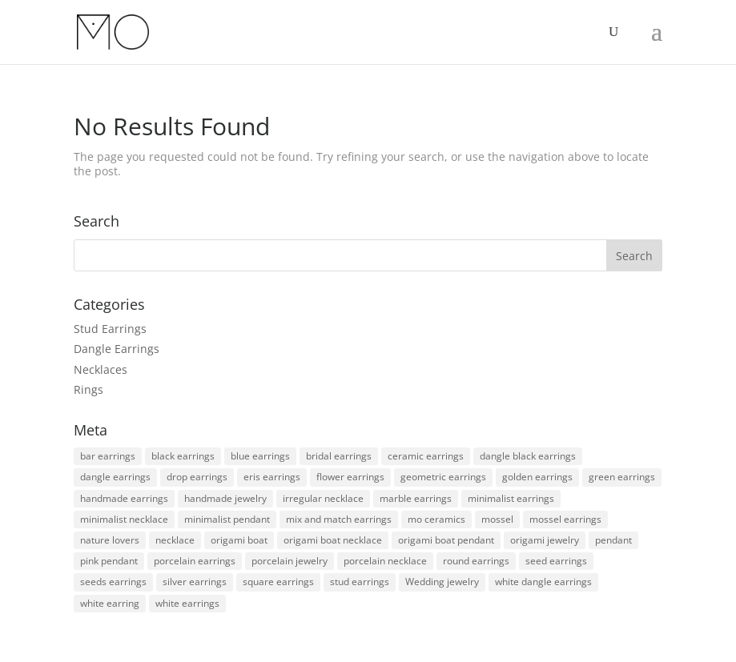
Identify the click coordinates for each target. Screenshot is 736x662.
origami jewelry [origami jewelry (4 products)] (544, 540)
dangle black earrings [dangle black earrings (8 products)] (528, 456)
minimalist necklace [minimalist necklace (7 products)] (124, 519)
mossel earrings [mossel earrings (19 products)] (565, 519)
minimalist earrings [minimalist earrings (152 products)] (511, 498)
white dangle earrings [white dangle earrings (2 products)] (543, 581)
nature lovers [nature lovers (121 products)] (109, 540)
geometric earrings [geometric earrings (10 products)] (443, 476)
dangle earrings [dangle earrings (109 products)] (115, 476)
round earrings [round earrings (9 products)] (476, 561)
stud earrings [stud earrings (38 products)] (359, 581)
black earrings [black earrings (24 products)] (183, 456)
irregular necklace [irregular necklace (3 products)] (323, 498)
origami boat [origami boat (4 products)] (239, 540)
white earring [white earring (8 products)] (109, 603)
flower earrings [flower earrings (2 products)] (350, 476)
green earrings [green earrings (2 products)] (622, 476)
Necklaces (100, 369)
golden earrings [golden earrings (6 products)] (537, 476)
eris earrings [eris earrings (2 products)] (271, 476)
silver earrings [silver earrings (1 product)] (195, 581)
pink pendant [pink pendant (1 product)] (109, 561)
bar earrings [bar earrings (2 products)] (107, 456)
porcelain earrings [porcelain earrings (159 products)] (194, 561)
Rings (88, 389)
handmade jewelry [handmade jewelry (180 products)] (225, 498)
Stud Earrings (110, 328)
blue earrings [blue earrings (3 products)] (260, 456)
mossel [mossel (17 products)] (497, 519)
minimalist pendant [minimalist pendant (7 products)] (227, 519)
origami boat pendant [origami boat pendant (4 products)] (446, 540)
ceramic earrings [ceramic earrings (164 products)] (426, 456)
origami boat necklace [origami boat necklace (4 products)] (333, 540)
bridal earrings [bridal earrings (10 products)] (339, 456)
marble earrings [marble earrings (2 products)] (416, 498)
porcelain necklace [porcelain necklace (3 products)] (385, 561)
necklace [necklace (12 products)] (175, 540)
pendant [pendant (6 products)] (613, 540)
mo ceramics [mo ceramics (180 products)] (436, 519)
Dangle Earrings (116, 348)
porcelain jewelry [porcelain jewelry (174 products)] (289, 561)
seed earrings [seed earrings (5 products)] (556, 561)
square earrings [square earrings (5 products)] (278, 581)
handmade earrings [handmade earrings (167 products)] (124, 498)
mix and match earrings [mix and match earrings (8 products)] (339, 519)
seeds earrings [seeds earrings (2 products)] (113, 581)
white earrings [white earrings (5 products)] (187, 603)
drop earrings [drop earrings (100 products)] (197, 476)
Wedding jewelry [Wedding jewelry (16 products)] (442, 581)
